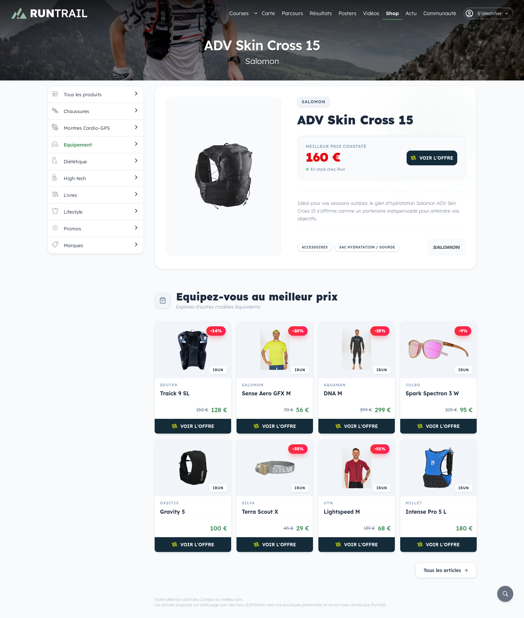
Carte (268, 13)
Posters (347, 13)
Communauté (439, 13)
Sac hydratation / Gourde (367, 247)
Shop (392, 13)
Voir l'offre (432, 158)
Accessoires (315, 247)
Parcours (292, 13)
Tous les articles (446, 570)
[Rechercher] (505, 594)
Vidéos (371, 13)
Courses (239, 13)
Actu (411, 13)
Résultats (321, 13)
